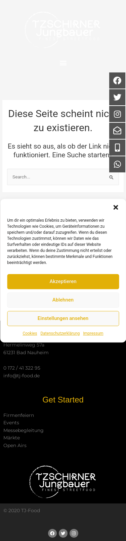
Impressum (93, 333)
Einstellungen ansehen (63, 318)
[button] (115, 207)
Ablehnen (63, 300)
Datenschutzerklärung (60, 333)
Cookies (30, 333)
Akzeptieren (62, 281)
